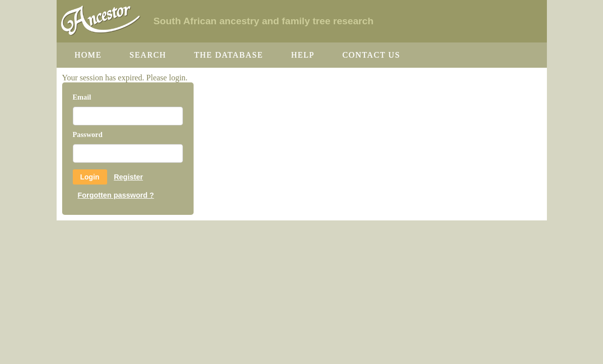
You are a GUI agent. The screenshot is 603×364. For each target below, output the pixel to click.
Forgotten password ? (116, 195)
